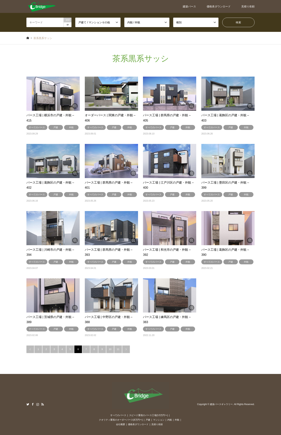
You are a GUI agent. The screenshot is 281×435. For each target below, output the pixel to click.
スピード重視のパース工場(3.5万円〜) (148, 415)
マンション (158, 420)
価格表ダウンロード (219, 6)
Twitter (27, 404)
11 (118, 349)
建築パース (189, 6)
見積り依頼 (248, 6)
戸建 (55, 127)
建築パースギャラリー (221, 404)
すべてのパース (37, 127)
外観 (71, 127)
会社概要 (120, 424)
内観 (169, 420)
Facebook (32, 404)
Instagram (37, 404)
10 (110, 349)
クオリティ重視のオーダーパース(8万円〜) (121, 420)
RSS (42, 404)
